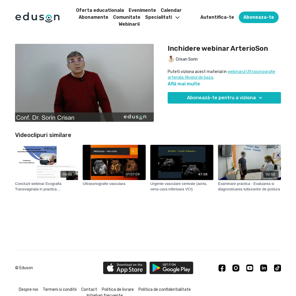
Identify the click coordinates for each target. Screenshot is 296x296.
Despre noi (28, 289)
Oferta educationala (100, 10)
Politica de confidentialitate (164, 289)
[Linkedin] (263, 268)
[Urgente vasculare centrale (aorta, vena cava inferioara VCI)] (181, 186)
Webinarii (129, 24)
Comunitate (126, 17)
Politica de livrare (118, 289)
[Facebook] (222, 268)
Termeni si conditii (60, 289)
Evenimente (142, 10)
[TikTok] (277, 268)
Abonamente (93, 17)
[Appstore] (125, 267)
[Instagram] (235, 268)
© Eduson (24, 268)
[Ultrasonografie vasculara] (114, 184)
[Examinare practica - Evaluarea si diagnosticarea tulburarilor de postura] (249, 186)
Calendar (171, 10)
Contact (89, 289)
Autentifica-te (217, 17)
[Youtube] (249, 268)
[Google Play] (171, 267)
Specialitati (162, 17)
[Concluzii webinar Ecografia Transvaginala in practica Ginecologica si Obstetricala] (46, 186)
